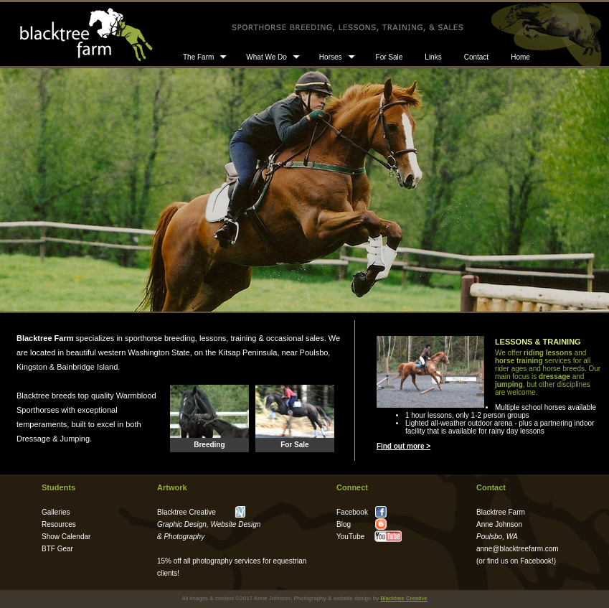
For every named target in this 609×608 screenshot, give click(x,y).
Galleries (56, 512)
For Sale (389, 57)
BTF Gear (57, 549)
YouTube (350, 537)
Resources (59, 524)
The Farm (198, 57)
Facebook (536, 561)
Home (520, 57)
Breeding (209, 445)
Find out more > (403, 446)
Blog (343, 524)
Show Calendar (66, 537)
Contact (476, 57)
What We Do (266, 57)
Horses (330, 57)
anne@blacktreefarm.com (517, 549)
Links (433, 57)
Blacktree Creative (186, 512)
